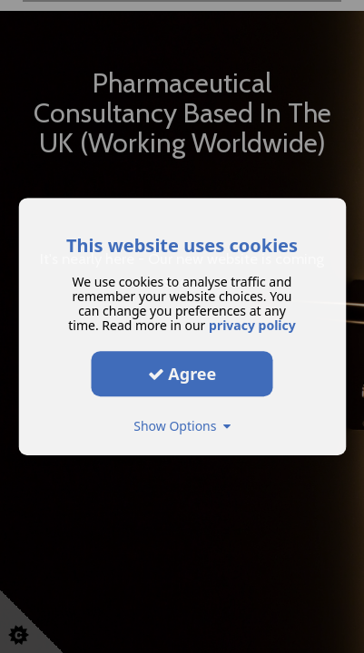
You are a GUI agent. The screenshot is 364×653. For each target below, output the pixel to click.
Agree (182, 374)
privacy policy (252, 325)
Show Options (182, 425)
